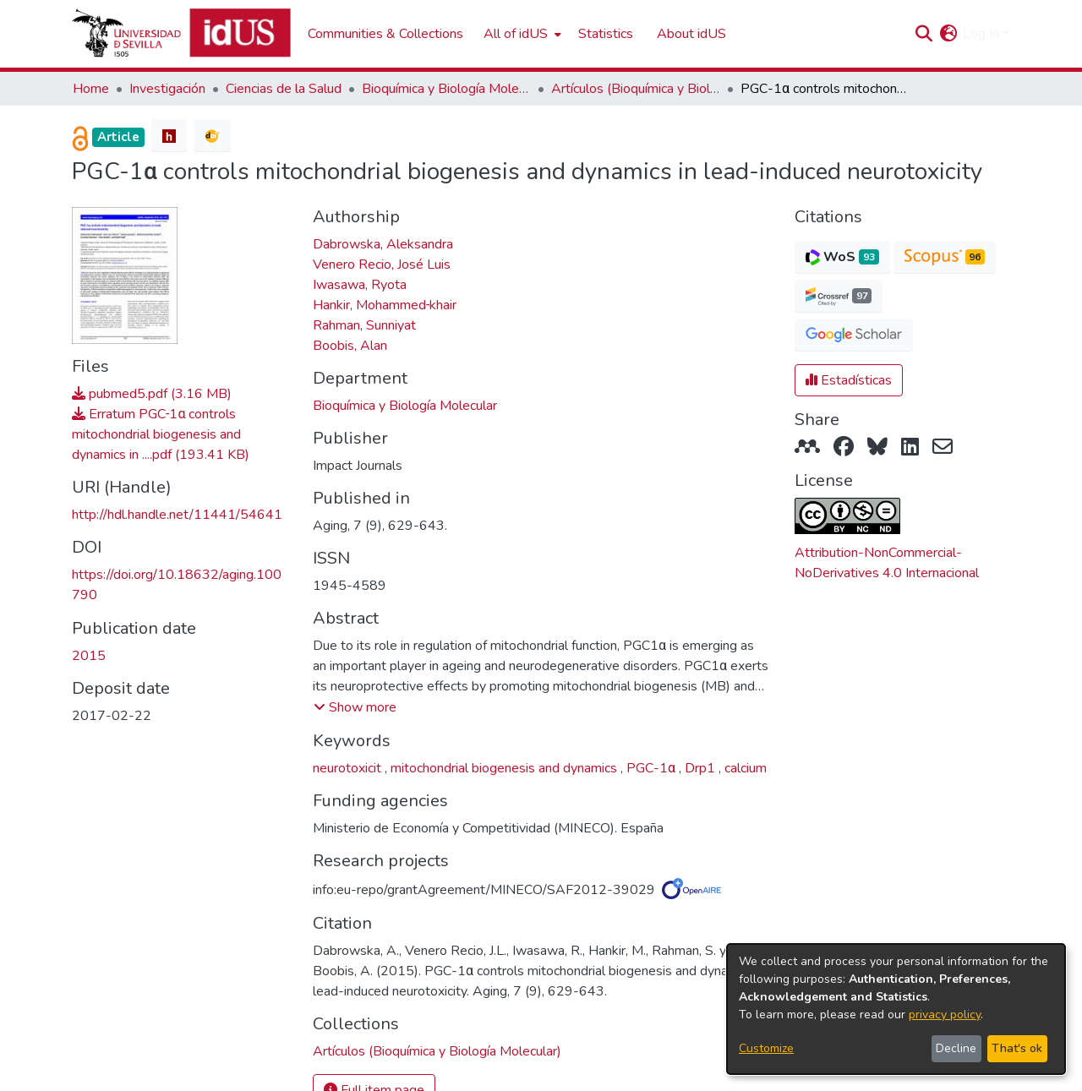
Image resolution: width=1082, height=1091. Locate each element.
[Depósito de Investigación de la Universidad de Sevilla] (181, 33)
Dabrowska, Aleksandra (383, 244)
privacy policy (945, 1014)
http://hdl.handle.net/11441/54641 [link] (177, 514)
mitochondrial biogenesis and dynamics (505, 768)
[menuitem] (520, 34)
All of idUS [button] (516, 34)
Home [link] (91, 88)
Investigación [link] (167, 88)
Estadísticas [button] (849, 380)
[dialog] (896, 1009)
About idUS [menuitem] (691, 34)
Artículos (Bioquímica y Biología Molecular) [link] (635, 88)
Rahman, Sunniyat (364, 325)
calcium (745, 768)
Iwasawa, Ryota (360, 284)
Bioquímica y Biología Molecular (405, 405)
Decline (956, 1048)
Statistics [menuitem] (605, 34)
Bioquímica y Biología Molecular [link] (446, 88)
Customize (766, 1048)
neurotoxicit (349, 768)
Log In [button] (983, 34)
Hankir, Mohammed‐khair (384, 305)
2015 (89, 655)
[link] (437, 1051)
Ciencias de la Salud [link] (284, 88)
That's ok (1017, 1048)
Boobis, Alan (350, 345)
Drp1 (702, 768)
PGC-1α (652, 768)
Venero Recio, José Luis (382, 264)
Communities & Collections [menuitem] (385, 34)
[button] (923, 34)
